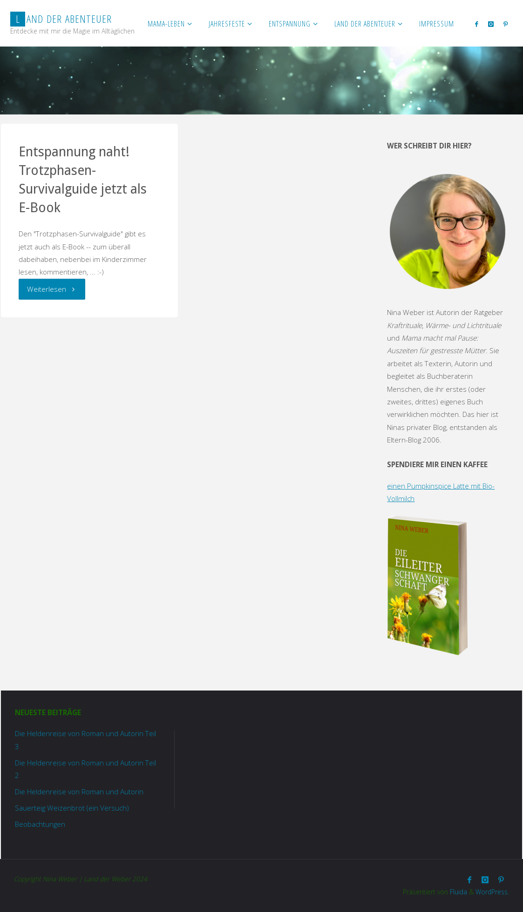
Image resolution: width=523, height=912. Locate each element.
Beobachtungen (40, 824)
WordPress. (492, 891)
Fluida (457, 891)
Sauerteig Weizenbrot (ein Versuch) (72, 807)
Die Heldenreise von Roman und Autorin (79, 791)
